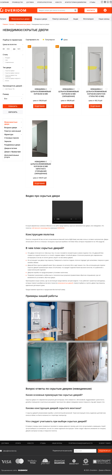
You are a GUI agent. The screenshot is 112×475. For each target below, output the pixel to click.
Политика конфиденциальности (80, 443)
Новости (30, 443)
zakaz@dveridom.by (10, 451)
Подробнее (40, 106)
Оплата (18, 443)
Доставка (5, 443)
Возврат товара (105, 443)
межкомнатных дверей (65, 283)
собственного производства (41, 228)
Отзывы (43, 443)
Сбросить (12, 112)
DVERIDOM (60, 228)
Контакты (91, 10)
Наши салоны (57, 443)
